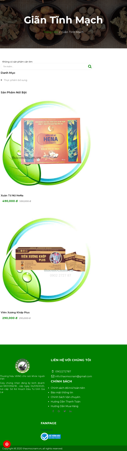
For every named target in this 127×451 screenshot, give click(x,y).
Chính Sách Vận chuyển (65, 397)
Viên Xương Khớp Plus (15, 312)
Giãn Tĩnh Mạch (63, 20)
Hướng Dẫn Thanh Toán (65, 401)
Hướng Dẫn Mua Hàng (64, 406)
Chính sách (61, 381)
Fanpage (48, 423)
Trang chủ (50, 32)
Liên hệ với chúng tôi (71, 360)
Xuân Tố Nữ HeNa (12, 195)
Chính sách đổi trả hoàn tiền (68, 388)
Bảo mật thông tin (62, 392)
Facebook (47, 429)
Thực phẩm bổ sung (15, 80)
